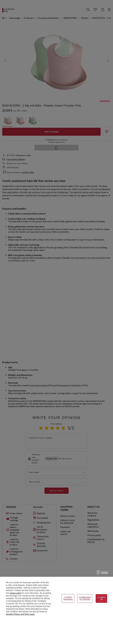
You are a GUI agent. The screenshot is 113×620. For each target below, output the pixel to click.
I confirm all (101, 598)
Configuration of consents (85, 598)
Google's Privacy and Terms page (20, 614)
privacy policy (15, 593)
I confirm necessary (68, 598)
